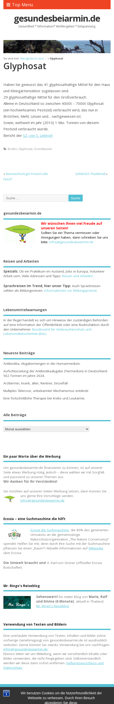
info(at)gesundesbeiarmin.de (42, 500)
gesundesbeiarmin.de (57, 18)
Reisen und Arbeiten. (78, 276)
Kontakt (41, 695)
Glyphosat (25, 149)
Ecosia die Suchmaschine (50, 530)
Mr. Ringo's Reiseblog (52, 606)
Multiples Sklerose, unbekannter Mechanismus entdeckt (45, 391)
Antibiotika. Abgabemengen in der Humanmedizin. (42, 363)
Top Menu (20, 5)
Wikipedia (96, 548)
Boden (12, 149)
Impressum (56, 695)
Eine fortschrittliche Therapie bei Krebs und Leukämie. (44, 398)
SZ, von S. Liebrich (38, 135)
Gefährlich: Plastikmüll (90, 174)
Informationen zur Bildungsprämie (70, 290)
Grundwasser (43, 149)
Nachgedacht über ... (33, 58)
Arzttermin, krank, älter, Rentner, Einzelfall (35, 383)
